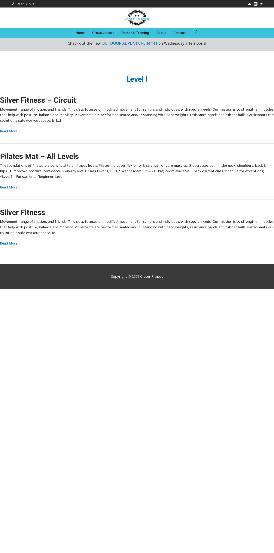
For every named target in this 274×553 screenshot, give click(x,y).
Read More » (10, 131)
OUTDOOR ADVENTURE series (129, 43)
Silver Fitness (22, 212)
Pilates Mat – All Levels (39, 156)
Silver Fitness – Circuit (38, 100)
